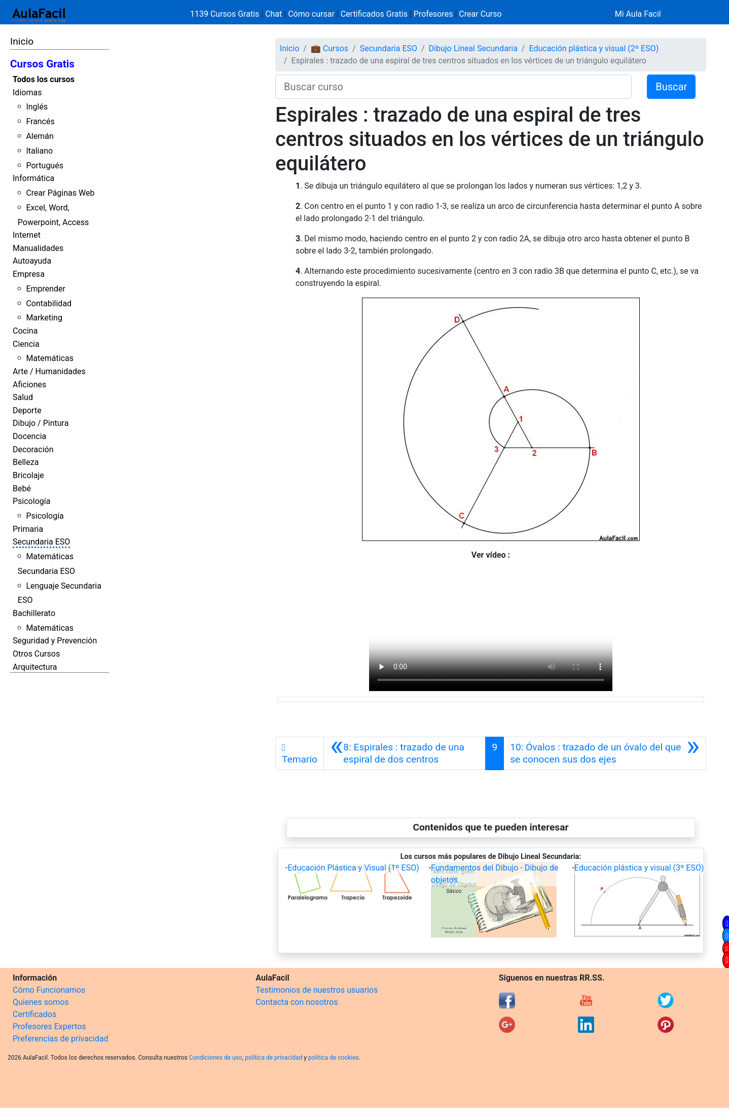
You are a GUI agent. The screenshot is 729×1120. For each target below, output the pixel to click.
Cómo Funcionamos (49, 990)
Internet (27, 235)
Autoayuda (32, 261)
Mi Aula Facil (638, 14)
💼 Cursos (329, 48)
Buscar (671, 87)
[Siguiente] (604, 753)
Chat (273, 14)
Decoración (33, 449)
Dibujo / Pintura (40, 423)
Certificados (34, 1014)
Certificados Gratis (374, 14)
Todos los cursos (44, 79)
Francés (40, 121)
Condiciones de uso (215, 1057)
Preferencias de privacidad (60, 1038)
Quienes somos (41, 1002)
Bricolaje (28, 475)
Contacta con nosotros (297, 1002)
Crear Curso (480, 14)
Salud (23, 397)
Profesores (433, 14)
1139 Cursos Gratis (225, 14)
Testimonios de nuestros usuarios (317, 990)
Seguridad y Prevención (55, 640)
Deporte (27, 410)
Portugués (44, 165)
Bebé (22, 488)
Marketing (44, 317)
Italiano (39, 151)
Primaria (28, 529)
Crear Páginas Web (60, 193)
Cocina (25, 331)
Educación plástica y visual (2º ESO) (594, 48)
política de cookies (333, 1057)
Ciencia (26, 344)
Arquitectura (35, 667)
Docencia (29, 436)
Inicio (21, 41)
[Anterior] (404, 753)
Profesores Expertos (49, 1026)
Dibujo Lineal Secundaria (473, 48)
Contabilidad (48, 303)
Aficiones (29, 384)
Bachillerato (34, 613)
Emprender (45, 289)
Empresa (29, 274)
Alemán (39, 136)
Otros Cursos (36, 654)
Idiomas (27, 92)
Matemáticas (50, 358)
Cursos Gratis (42, 64)
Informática (33, 178)
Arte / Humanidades (49, 371)
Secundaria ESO (41, 542)
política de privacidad (273, 1057)
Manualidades (38, 248)
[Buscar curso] (453, 87)
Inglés (37, 107)
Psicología (31, 501)
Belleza (26, 462)
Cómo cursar (311, 14)
